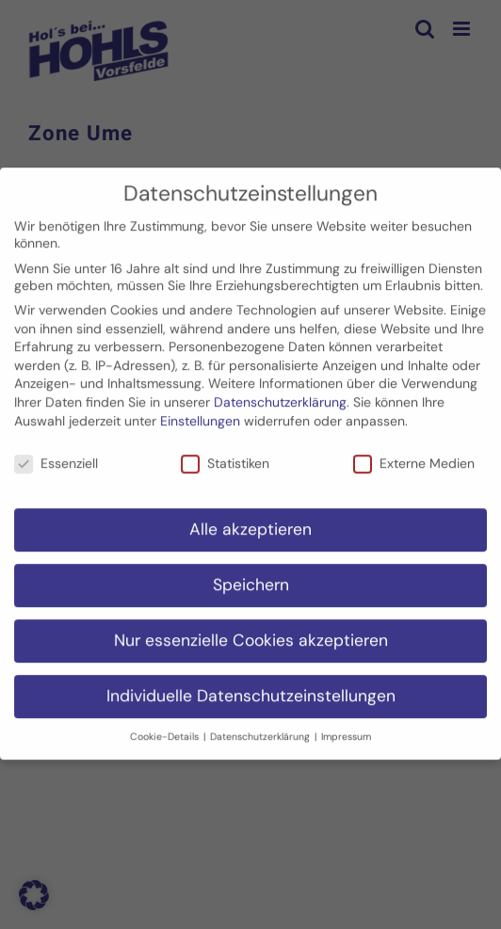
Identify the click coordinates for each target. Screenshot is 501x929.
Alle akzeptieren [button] (250, 520)
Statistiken (225, 454)
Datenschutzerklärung (280, 393)
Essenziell (56, 454)
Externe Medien (414, 454)
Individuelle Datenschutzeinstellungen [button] (251, 687)
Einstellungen (200, 411)
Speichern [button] (251, 576)
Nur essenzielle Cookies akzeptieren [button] (251, 631)
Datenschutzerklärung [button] (261, 727)
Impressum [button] (346, 727)
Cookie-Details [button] (166, 727)
